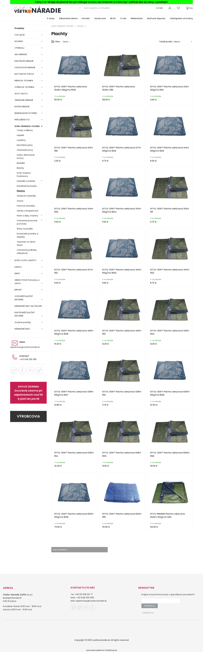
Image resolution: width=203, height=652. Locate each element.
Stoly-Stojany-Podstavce (24, 175)
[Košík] (189, 8)
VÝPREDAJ (19, 48)
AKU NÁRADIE (21, 54)
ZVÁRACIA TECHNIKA (24, 87)
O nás (123, 18)
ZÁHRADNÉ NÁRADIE (24, 100)
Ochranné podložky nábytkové (27, 252)
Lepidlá (20, 135)
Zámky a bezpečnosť (27, 210)
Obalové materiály (26, 195)
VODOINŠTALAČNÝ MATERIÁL (24, 298)
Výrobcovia (100, 18)
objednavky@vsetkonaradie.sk (25, 347)
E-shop (50, 18)
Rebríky (20, 168)
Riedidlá (21, 163)
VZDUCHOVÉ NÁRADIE (25, 67)
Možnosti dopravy (156, 18)
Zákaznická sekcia (68, 18)
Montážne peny (25, 145)
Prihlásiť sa (149, 605)
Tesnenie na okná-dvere (26, 243)
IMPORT (18, 289)
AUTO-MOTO (21, 93)
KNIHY (17, 273)
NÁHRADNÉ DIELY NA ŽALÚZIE (28, 306)
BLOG (113, 18)
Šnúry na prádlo (25, 228)
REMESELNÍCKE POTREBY (26, 113)
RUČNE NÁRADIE (22, 106)
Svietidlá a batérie (26, 181)
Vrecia (20, 200)
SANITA (18, 267)
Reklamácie (137, 18)
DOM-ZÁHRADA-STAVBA (27, 126)
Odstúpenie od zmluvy (181, 18)
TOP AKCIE (20, 34)
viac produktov (61, 549)
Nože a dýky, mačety (27, 215)
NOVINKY (19, 41)
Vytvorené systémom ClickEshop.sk (101, 650)
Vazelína (21, 140)
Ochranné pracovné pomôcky (27, 222)
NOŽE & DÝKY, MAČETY (26, 260)
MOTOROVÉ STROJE (24, 74)
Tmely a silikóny (25, 130)
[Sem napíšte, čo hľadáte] (104, 8)
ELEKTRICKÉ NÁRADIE (24, 61)
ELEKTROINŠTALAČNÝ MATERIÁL (25, 314)
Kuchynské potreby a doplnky (27, 235)
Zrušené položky (23, 322)
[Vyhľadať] (79, 8)
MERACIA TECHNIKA (24, 80)
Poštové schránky (26, 205)
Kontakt (86, 18)
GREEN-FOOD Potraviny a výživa (27, 282)
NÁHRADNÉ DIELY (22, 328)
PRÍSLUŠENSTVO (22, 119)
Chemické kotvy (25, 150)
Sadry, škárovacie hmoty (26, 157)
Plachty (21, 190)
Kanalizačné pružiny (27, 186)
